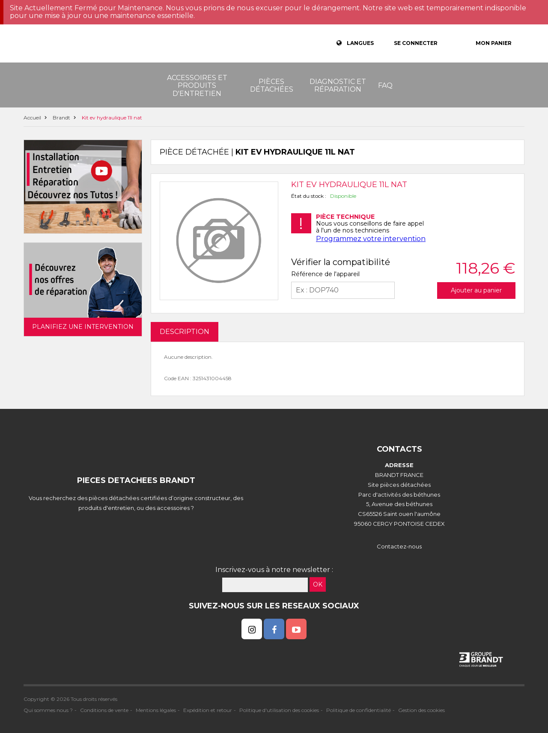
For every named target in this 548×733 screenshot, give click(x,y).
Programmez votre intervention (371, 239)
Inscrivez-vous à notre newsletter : (274, 570)
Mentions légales (156, 710)
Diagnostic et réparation (338, 85)
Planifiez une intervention (83, 327)
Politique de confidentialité (358, 710)
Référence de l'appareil (325, 274)
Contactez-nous (399, 546)
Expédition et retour (207, 710)
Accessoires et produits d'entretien (197, 86)
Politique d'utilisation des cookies (279, 710)
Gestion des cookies (421, 710)
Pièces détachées (271, 85)
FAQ (385, 85)
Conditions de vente (104, 710)
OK (317, 584)
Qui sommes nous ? (48, 710)
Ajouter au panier (476, 290)
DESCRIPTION (184, 332)
